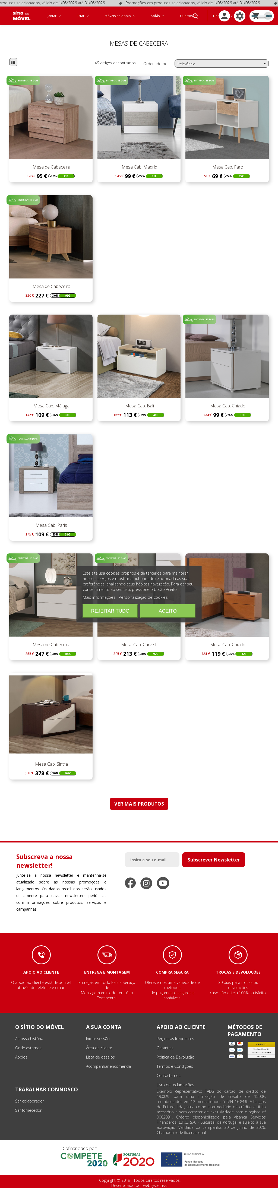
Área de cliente (99, 1047)
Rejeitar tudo (110, 611)
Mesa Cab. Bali (139, 406)
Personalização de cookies (143, 597)
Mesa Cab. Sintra (51, 764)
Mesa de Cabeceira (50, 167)
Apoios (21, 1057)
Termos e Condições (175, 1066)
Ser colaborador (29, 1101)
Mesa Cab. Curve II (139, 645)
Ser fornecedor (28, 1110)
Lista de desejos (100, 1057)
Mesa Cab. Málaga (51, 406)
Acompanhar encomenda (108, 1066)
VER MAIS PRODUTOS (139, 804)
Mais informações (99, 597)
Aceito (168, 611)
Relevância (222, 63)
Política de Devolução (175, 1057)
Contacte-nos (169, 1075)
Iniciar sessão (98, 1038)
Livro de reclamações (175, 1084)
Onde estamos (28, 1047)
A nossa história (29, 1038)
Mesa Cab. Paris (50, 525)
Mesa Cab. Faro (227, 167)
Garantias (165, 1047)
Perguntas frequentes (175, 1038)
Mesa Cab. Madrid (139, 167)
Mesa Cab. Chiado (227, 406)
